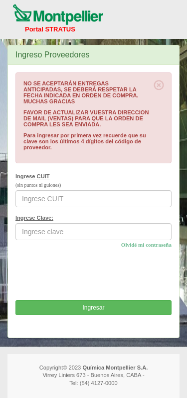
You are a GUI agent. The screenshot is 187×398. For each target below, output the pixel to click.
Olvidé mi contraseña (146, 245)
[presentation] (91, 273)
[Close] (159, 85)
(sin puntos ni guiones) (38, 185)
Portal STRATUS (50, 29)
